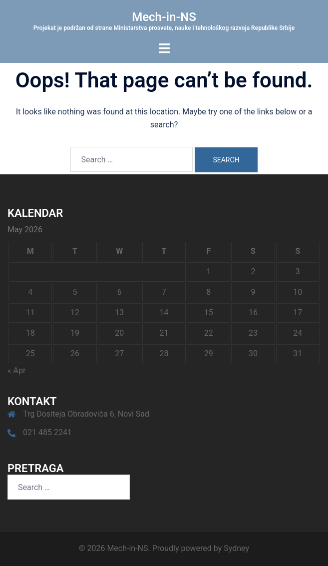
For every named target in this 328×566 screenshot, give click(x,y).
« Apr (16, 370)
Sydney (236, 548)
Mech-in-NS (164, 17)
